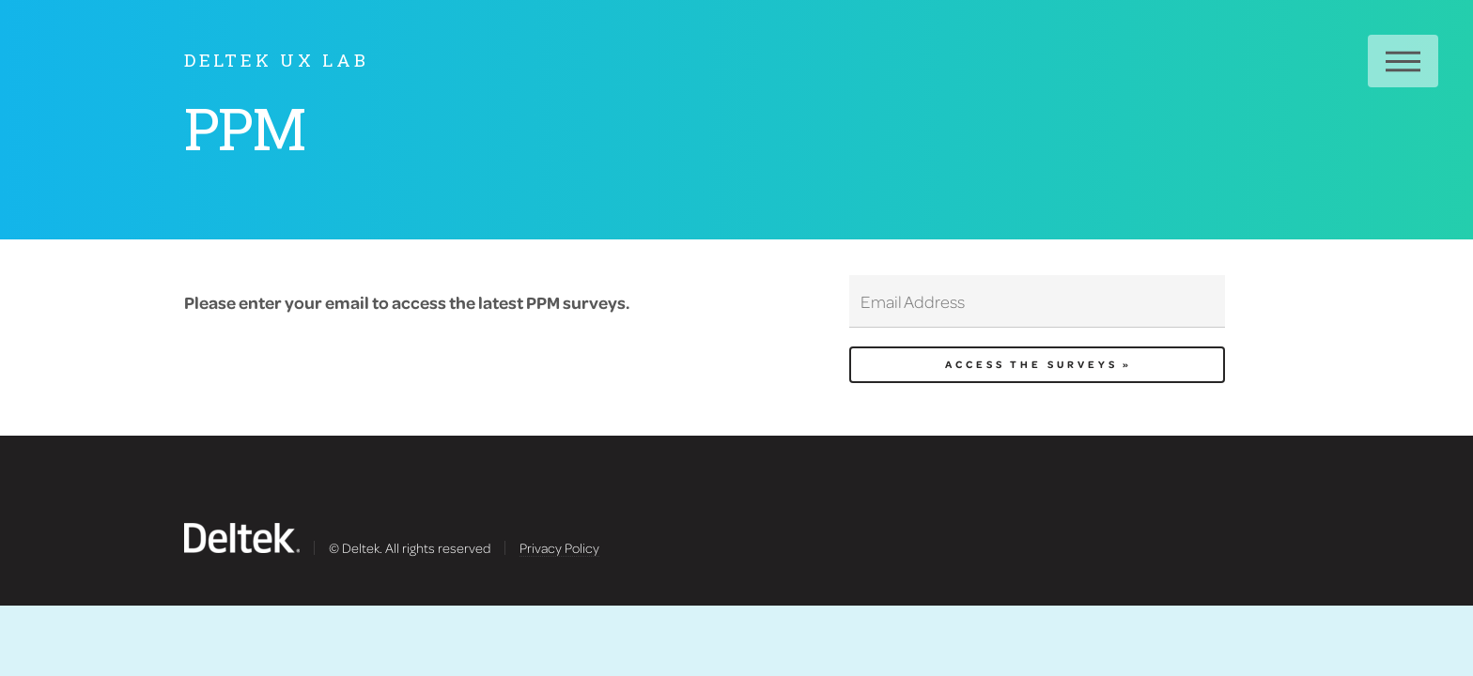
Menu (1403, 61)
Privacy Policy (559, 547)
